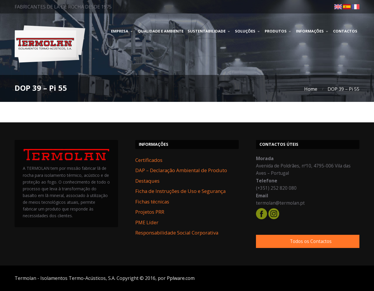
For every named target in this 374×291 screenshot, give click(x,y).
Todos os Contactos (311, 241)
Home (310, 89)
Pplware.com (181, 278)
